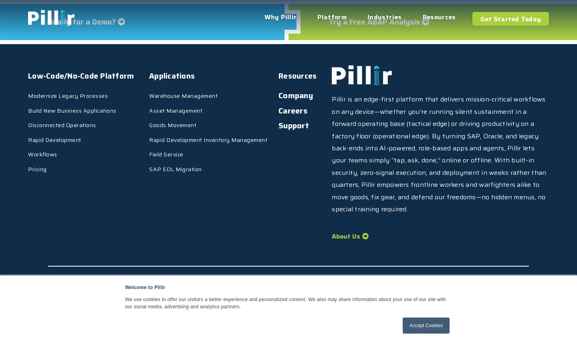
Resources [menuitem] (439, 17)
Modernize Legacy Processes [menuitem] (68, 90)
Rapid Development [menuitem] (54, 134)
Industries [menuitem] (384, 17)
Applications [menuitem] (203, 73)
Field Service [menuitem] (197, 148)
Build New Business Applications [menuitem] (72, 104)
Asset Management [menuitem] (206, 104)
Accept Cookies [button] (426, 325)
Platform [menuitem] (332, 17)
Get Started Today (510, 19)
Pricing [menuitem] (37, 163)
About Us (346, 238)
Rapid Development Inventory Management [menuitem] (239, 134)
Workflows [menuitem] (42, 148)
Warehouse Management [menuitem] (214, 90)
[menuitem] (51, 198)
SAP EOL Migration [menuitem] (206, 163)
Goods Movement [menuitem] (203, 119)
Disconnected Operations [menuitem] (62, 119)
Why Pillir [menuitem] (280, 17)
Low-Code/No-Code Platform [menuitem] (83, 73)
